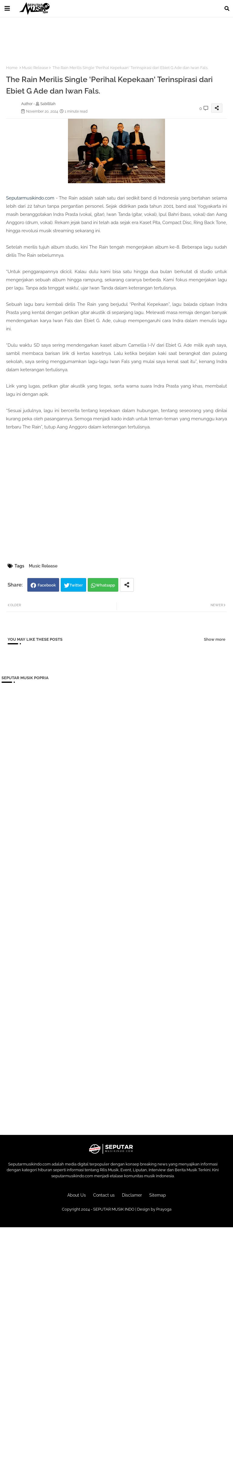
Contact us (104, 1195)
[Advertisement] (112, 37)
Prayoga (163, 1209)
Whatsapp (105, 585)
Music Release (35, 67)
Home (12, 67)
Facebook (47, 585)
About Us (76, 1195)
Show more (214, 639)
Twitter (76, 585)
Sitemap (157, 1195)
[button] (227, 8)
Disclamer (132, 1195)
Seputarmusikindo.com (30, 198)
